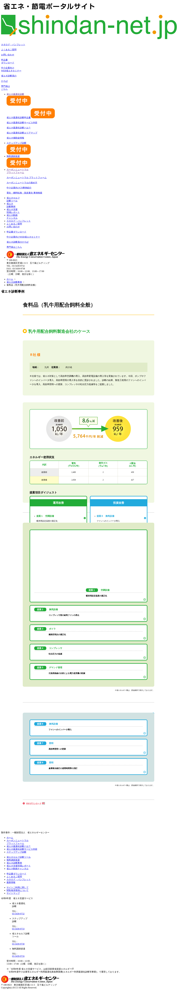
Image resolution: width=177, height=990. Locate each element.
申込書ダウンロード (16, 232)
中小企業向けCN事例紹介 (19, 188)
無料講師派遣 (13, 860)
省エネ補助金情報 (15, 138)
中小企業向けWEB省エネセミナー (23, 237)
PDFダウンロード (33, 803)
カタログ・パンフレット (13, 44)
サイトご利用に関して (17, 887)
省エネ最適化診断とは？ (19, 128)
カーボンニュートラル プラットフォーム (27, 177)
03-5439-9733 (18, 929)
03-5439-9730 (18, 944)
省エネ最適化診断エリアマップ (22, 133)
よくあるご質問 (8, 49)
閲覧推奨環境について (17, 890)
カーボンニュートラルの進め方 (22, 182)
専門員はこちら (14, 247)
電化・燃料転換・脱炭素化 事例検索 (24, 193)
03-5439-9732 (18, 914)
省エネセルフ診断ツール (19, 857)
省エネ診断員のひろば (17, 242)
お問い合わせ (7, 55)
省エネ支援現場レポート (19, 866)
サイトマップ (13, 893)
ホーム (10, 279)
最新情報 (11, 882)
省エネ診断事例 (14, 282)
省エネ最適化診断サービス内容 (22, 122)
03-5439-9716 (18, 956)
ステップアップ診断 (16, 852)
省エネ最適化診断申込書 (31, 117)
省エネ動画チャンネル (17, 868)
